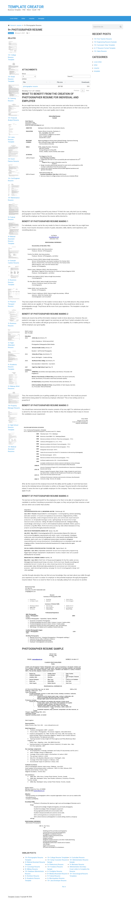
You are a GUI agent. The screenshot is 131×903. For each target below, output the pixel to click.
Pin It (64, 888)
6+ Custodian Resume (77, 858)
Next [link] (87, 91)
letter (23, 19)
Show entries (29, 77)
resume (32, 19)
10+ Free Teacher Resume (103, 40)
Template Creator (26, 7)
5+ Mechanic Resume (77, 865)
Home (12, 26)
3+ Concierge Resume (32, 868)
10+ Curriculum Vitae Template (104, 46)
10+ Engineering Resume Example (105, 43)
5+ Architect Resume (32, 877)
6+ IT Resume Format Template (104, 49)
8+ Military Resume (31, 870)
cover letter (14, 19)
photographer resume (30, 87)
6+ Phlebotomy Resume (55, 865)
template (42, 19)
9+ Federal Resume (53, 877)
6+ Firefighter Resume (54, 872)
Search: (70, 77)
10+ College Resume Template (57, 858)
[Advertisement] (39, 53)
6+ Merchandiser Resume (55, 879)
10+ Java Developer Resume (56, 881)
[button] (51, 83)
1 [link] (82, 91)
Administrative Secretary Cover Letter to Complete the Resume (79, 870)
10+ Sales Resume (100, 52)
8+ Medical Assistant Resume (57, 875)
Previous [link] (76, 91)
